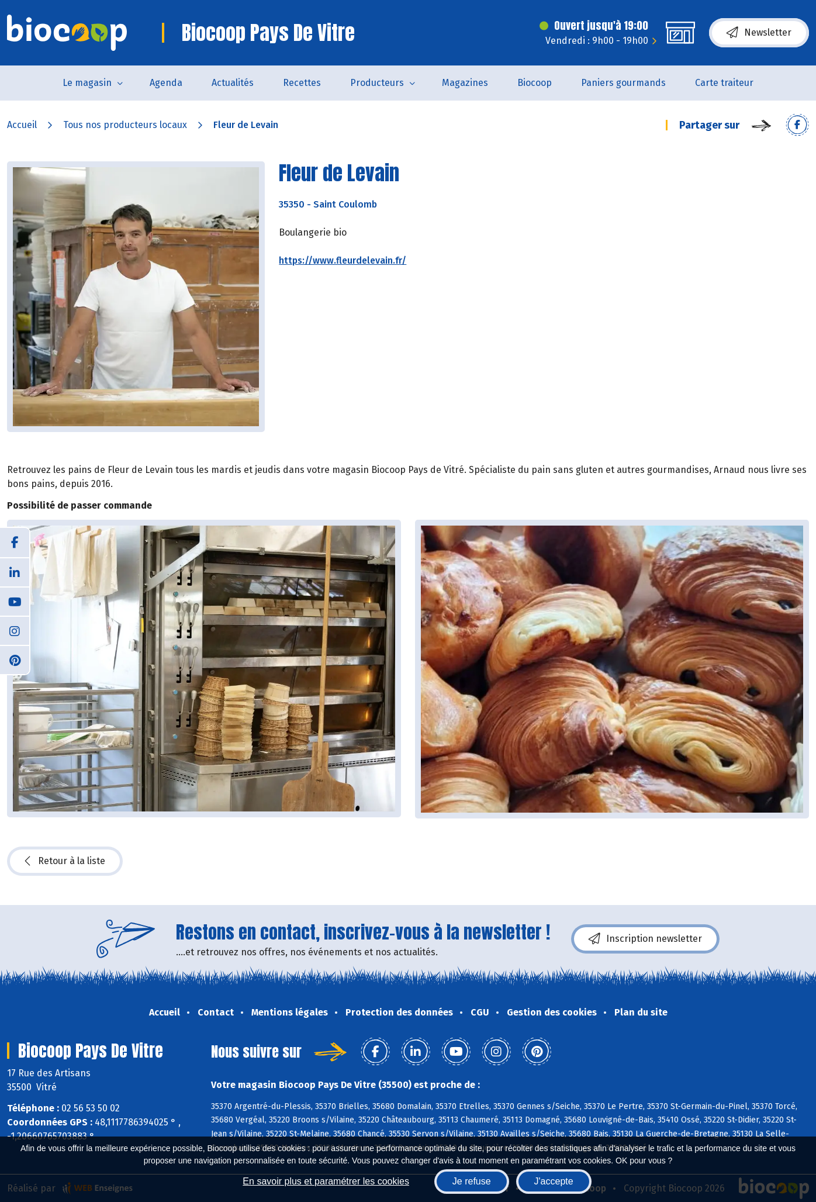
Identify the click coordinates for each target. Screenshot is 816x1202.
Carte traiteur (724, 82)
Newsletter (759, 33)
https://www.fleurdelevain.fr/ (342, 260)
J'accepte (553, 1181)
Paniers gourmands (623, 82)
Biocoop (534, 82)
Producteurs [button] (377, 82)
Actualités (233, 82)
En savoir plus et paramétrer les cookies (326, 1181)
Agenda (166, 82)
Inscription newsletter (645, 939)
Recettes (302, 82)
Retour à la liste (65, 861)
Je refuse (471, 1181)
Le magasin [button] (87, 82)
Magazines (465, 82)
